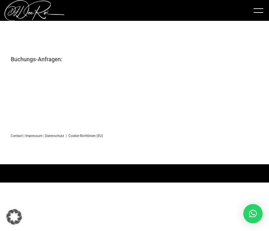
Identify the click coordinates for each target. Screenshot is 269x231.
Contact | (18, 136)
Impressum (34, 136)
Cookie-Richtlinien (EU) (85, 136)
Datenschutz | (56, 136)
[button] (14, 217)
